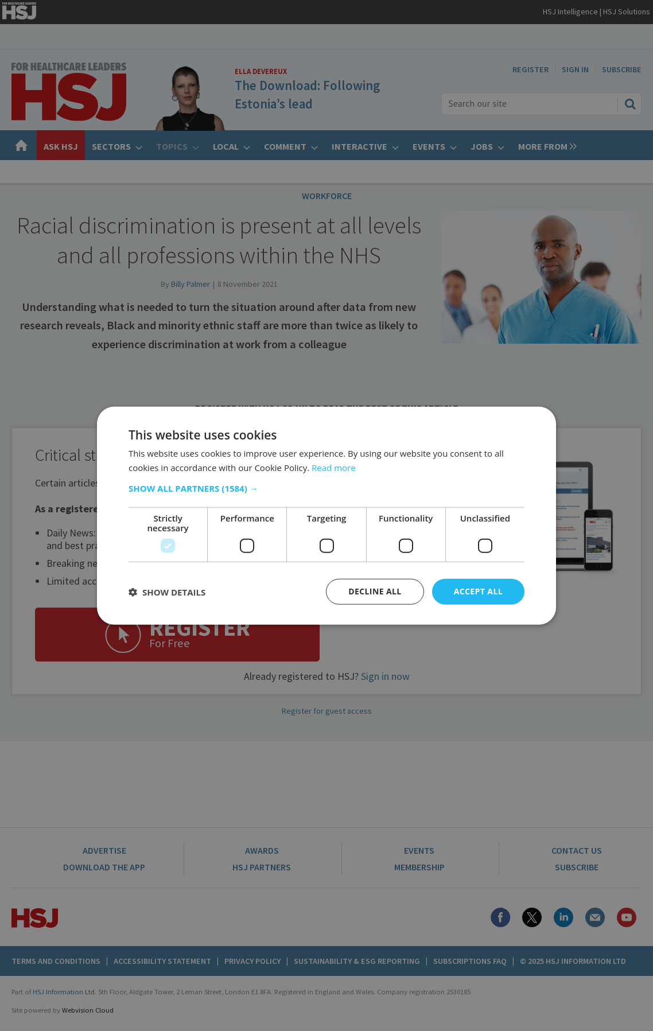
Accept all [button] (478, 591)
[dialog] (326, 515)
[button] (326, 488)
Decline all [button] (374, 591)
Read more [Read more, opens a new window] (334, 467)
